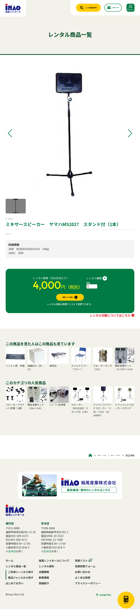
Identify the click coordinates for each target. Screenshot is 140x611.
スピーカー (12, 233)
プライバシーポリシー (87, 585)
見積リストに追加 (67, 298)
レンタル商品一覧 (16, 568)
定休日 (12, 553)
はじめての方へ (15, 585)
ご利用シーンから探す (83, 457)
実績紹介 (44, 585)
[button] (9, 133)
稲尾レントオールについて (54, 562)
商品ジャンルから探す (109, 457)
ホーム (9, 562)
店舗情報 (44, 574)
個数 (88, 282)
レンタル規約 (46, 568)
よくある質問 (82, 579)
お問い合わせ (82, 574)
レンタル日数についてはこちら (110, 317)
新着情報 (44, 579)
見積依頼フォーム (85, 568)
